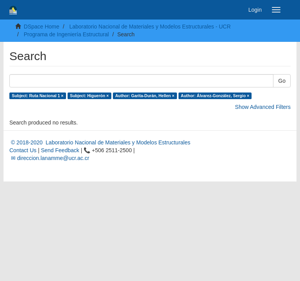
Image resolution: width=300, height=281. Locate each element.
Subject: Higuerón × (89, 95)
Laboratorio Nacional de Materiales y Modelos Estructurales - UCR (149, 26)
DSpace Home (41, 26)
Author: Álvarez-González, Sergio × (215, 95)
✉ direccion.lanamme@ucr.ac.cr (49, 158)
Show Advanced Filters (263, 107)
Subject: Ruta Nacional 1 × (37, 95)
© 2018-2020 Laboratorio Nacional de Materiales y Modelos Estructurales (99, 142)
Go (282, 81)
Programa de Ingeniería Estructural (66, 34)
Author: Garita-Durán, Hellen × (144, 95)
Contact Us (22, 150)
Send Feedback (60, 150)
